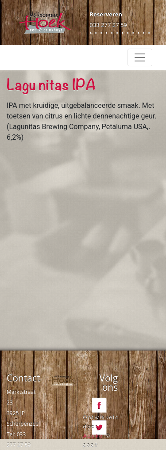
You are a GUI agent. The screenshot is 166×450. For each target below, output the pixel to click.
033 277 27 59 (108, 25)
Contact (23, 378)
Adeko (93, 436)
